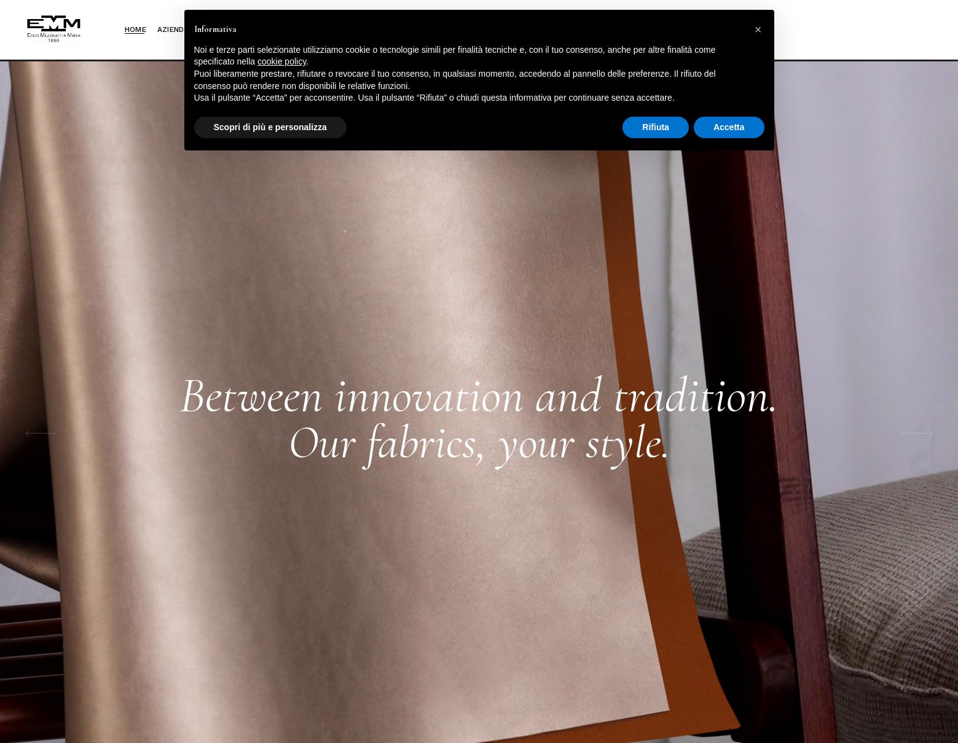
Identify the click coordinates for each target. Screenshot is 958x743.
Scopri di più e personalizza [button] (270, 127)
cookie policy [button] (281, 61)
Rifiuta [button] (655, 127)
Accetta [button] (729, 127)
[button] (758, 29)
